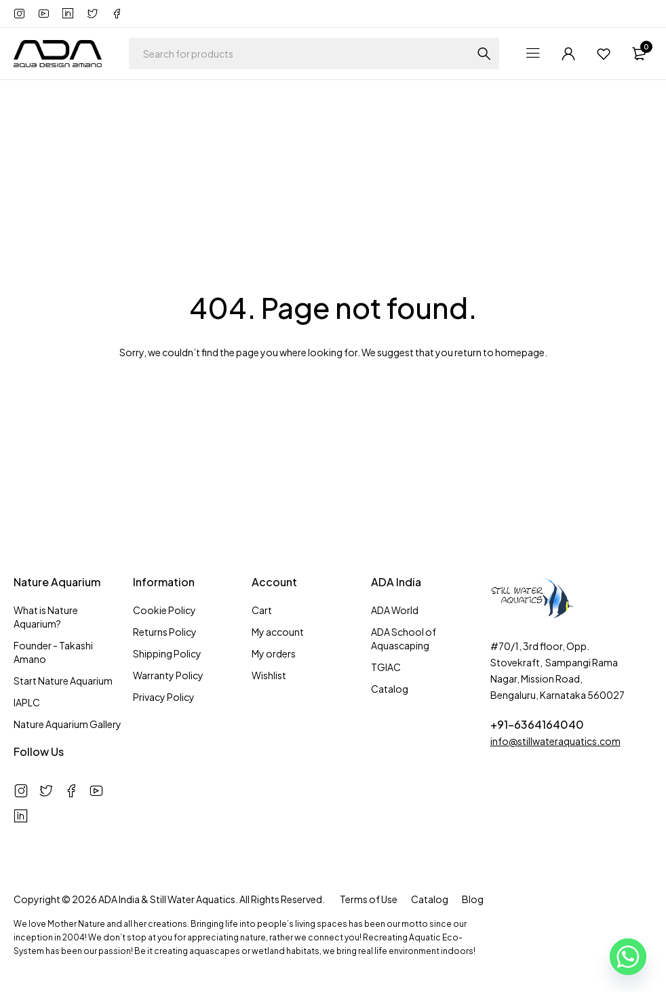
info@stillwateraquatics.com (555, 741)
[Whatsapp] (628, 956)
